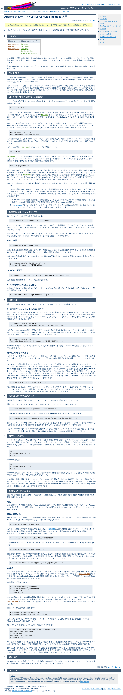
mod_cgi (11, 46)
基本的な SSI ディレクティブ (110, 26)
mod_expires (13, 49)
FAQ (104, 4)
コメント (103, 42)
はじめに (103, 16)
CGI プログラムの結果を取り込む (21, 285)
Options (24, 44)
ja (90, 20)
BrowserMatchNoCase (30, 53)
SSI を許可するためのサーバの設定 (26, 97)
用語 (109, 4)
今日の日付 (12, 240)
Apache (6, 11)
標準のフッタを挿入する (17, 353)
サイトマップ (116, 4)
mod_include (13, 44)
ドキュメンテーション (29, 11)
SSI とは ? (103, 19)
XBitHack (25, 46)
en (83, 20)
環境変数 (51, 529)
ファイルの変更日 (15, 270)
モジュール (86, 4)
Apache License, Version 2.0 (22, 691)
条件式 (10, 568)
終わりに (103, 39)
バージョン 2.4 (44, 11)
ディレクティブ (96, 4)
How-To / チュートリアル (60, 11)
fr (87, 20)
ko (94, 20)
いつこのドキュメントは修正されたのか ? (25, 309)
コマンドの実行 (105, 34)
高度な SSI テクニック (108, 37)
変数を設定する (14, 514)
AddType (24, 49)
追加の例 (103, 29)
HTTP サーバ (15, 11)
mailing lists (84, 682)
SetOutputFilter (29, 51)
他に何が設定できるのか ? (109, 31)
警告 (9, 502)
